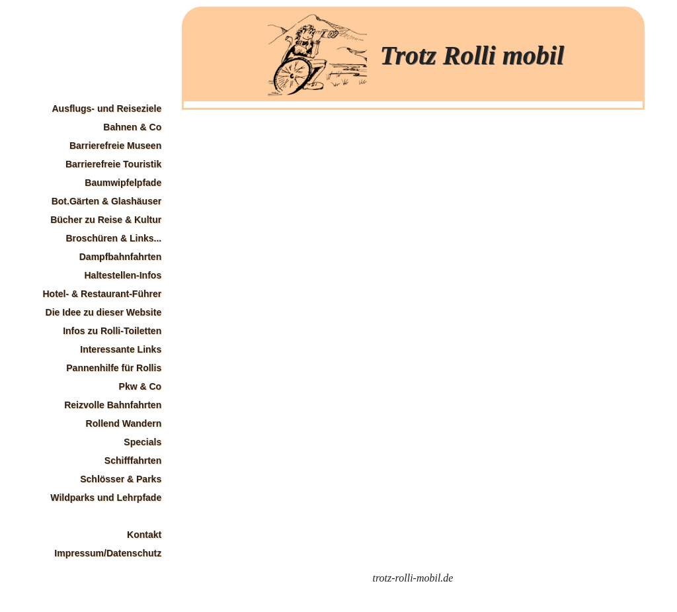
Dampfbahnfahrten (120, 256)
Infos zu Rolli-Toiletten (112, 331)
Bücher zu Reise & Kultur (105, 219)
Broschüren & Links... (113, 238)
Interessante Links (120, 349)
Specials (142, 442)
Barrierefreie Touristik (113, 164)
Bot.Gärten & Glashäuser (107, 201)
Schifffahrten (132, 460)
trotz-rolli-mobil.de (413, 578)
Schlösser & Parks (120, 479)
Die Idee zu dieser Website (104, 312)
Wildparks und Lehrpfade (105, 497)
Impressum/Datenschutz (107, 553)
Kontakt (144, 534)
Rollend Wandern (124, 423)
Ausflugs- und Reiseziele (106, 108)
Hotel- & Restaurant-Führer (102, 293)
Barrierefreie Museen (115, 145)
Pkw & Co (140, 386)
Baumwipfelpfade (123, 182)
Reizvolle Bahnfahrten (112, 405)
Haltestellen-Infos (122, 275)
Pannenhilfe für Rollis (113, 368)
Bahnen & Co (132, 127)
